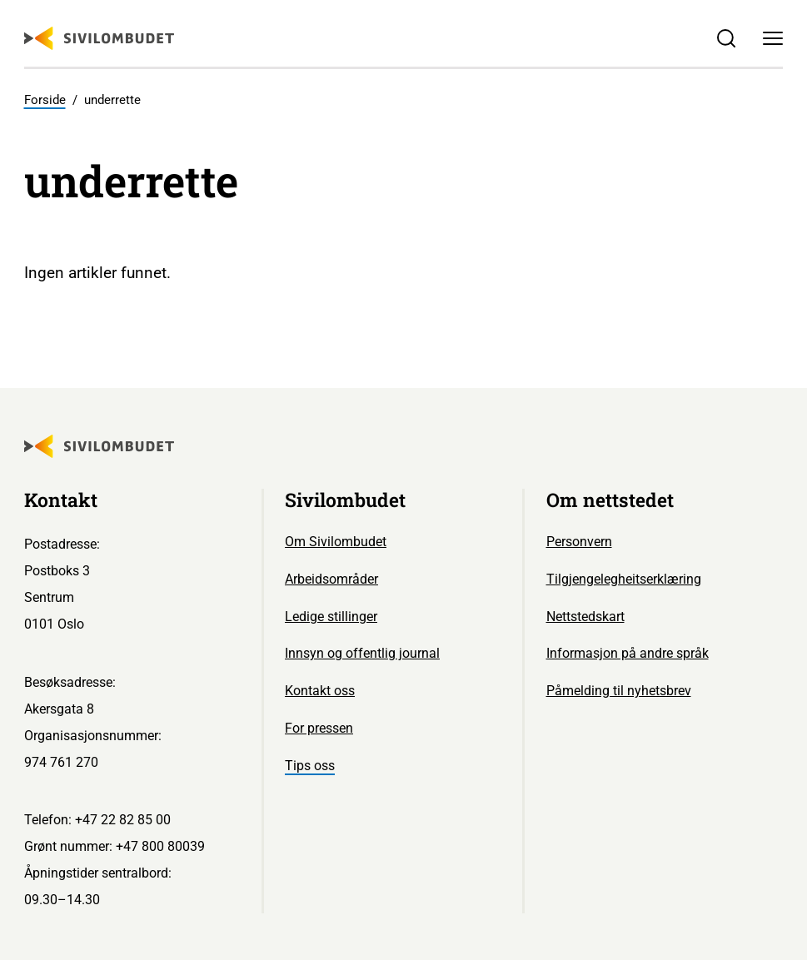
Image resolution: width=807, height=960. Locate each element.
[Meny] (774, 38)
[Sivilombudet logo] (99, 38)
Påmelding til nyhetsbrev (618, 691)
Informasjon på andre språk (627, 653)
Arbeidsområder (331, 579)
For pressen (319, 728)
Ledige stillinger (331, 616)
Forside (45, 99)
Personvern (579, 542)
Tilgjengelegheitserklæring (623, 579)
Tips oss (310, 765)
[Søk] (726, 38)
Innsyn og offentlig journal (362, 653)
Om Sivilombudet (335, 542)
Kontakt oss (320, 691)
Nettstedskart (585, 616)
